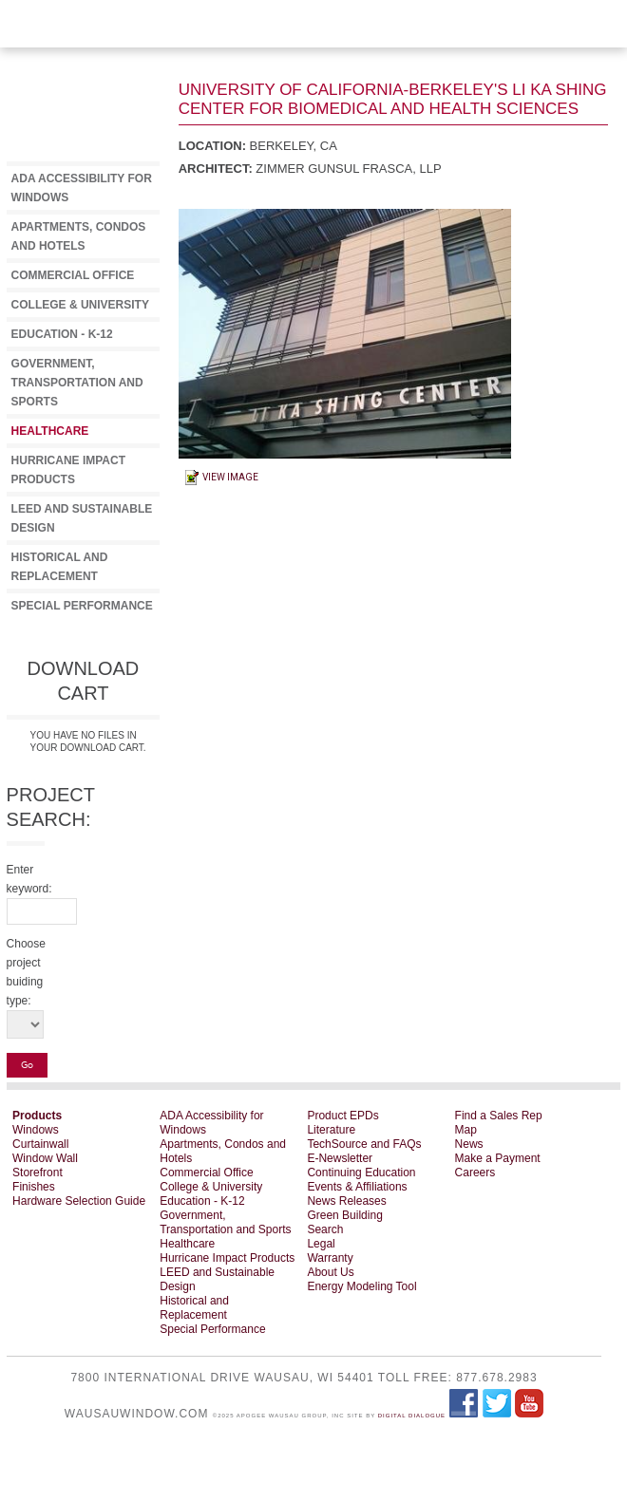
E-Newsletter (339, 1158)
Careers (475, 1172)
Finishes (33, 1186)
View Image (230, 477)
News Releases (346, 1201)
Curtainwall (40, 1144)
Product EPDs (342, 1115)
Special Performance (82, 605)
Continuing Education (361, 1172)
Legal (320, 1243)
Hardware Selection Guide (78, 1201)
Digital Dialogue (412, 1415)
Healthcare (50, 431)
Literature (331, 1129)
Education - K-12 (62, 334)
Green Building (344, 1215)
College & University (80, 304)
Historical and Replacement (194, 1308)
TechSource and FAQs (364, 1144)
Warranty (329, 1258)
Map (466, 1129)
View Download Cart (190, 23)
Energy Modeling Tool (361, 1286)
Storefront (37, 1172)
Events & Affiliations (357, 1186)
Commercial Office (73, 275)
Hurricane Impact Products (227, 1258)
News (469, 1144)
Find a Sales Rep (498, 1115)
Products (37, 1115)
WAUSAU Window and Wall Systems (593, 47)
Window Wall (45, 1158)
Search (325, 1229)
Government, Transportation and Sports (77, 382)
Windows (35, 1129)
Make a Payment (498, 1158)
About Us (330, 1272)
